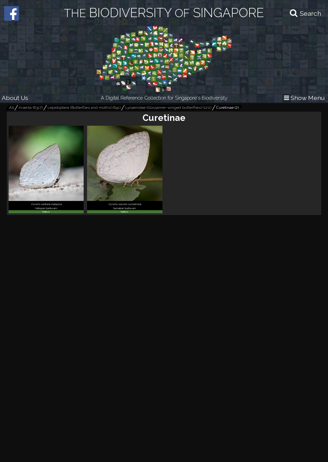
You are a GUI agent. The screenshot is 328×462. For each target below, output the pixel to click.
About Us (15, 97)
